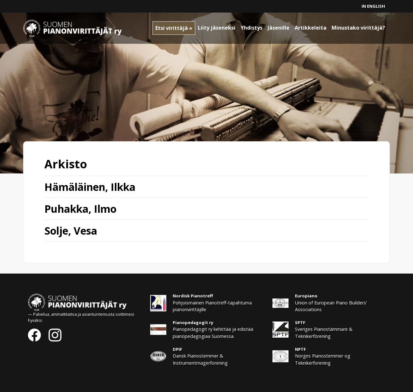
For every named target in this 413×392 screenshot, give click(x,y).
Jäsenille (278, 27)
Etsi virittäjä (171, 28)
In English (373, 6)
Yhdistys (251, 27)
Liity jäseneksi (216, 27)
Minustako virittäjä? (358, 27)
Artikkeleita (310, 27)
